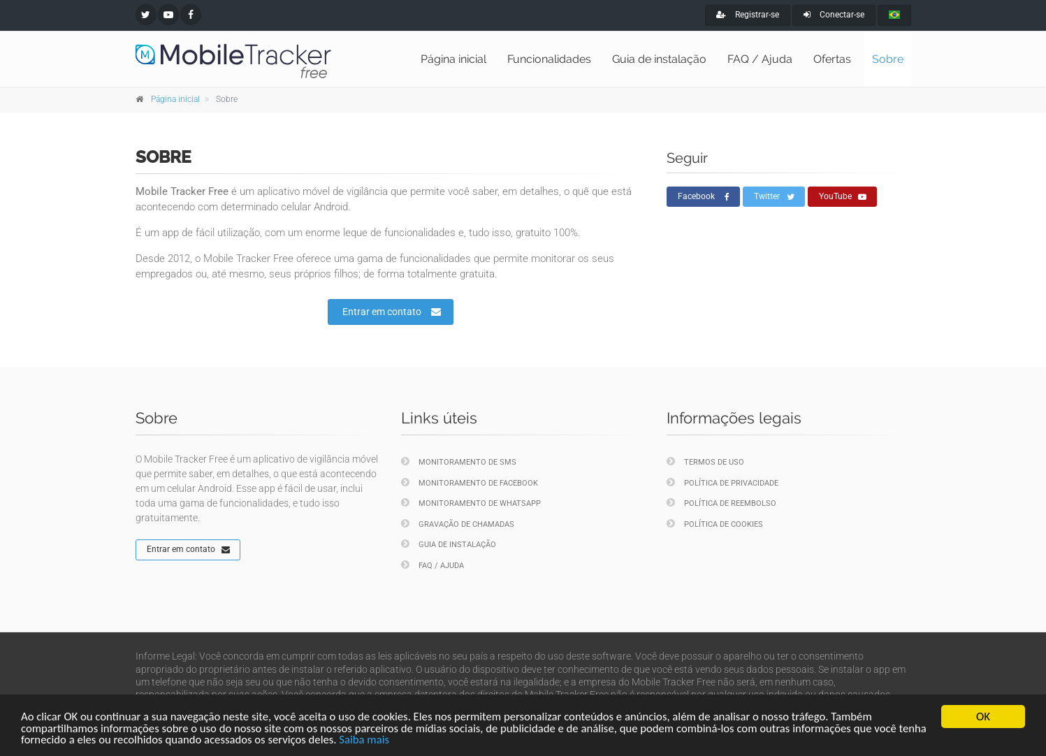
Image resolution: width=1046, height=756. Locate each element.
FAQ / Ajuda (759, 59)
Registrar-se (747, 15)
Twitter (774, 197)
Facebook (703, 197)
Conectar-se (834, 15)
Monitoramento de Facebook (469, 482)
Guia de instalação (659, 59)
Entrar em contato (391, 312)
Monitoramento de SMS (458, 461)
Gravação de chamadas (457, 523)
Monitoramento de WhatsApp (471, 502)
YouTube (842, 197)
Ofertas (832, 59)
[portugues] (894, 15)
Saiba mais (401, 740)
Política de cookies (715, 523)
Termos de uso (705, 461)
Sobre (887, 59)
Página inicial (453, 59)
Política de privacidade (722, 482)
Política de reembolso (721, 502)
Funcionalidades (549, 59)
